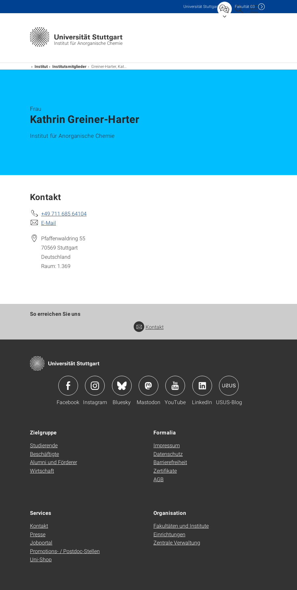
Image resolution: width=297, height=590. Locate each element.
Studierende (44, 445)
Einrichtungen (169, 534)
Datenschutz (168, 453)
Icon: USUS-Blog (229, 386)
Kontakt (149, 326)
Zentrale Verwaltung (176, 542)
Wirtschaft (42, 470)
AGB (158, 479)
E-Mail (48, 222)
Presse (37, 534)
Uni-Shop (41, 559)
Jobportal (41, 542)
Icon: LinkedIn (202, 386)
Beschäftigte (44, 453)
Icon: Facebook (68, 386)
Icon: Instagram (95, 386)
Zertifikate (165, 470)
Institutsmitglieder (69, 66)
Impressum (166, 445)
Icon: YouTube (175, 386)
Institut (41, 66)
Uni (201, 6)
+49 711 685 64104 (64, 213)
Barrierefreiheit (170, 461)
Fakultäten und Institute (181, 525)
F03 (245, 6)
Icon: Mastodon (148, 386)
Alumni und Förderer (53, 461)
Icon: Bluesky (122, 386)
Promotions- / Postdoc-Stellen (65, 550)
